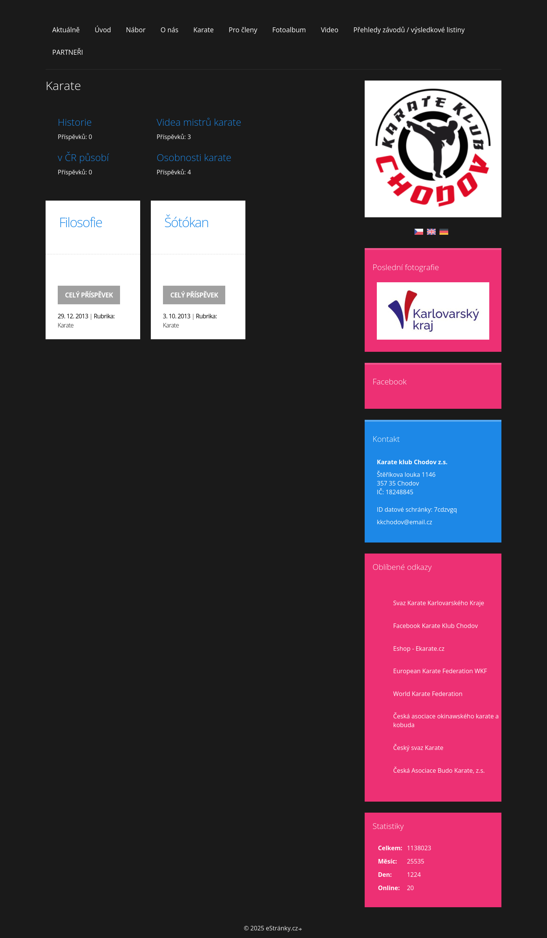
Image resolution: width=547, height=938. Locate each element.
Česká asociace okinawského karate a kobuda (446, 720)
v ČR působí (83, 157)
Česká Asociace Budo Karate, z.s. (439, 770)
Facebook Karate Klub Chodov (435, 626)
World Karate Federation (428, 694)
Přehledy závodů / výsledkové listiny (409, 29)
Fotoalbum (289, 29)
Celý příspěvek (89, 295)
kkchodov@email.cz (404, 522)
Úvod (103, 29)
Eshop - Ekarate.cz (418, 648)
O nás (169, 29)
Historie (75, 122)
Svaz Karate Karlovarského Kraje (438, 603)
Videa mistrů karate (199, 122)
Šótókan (186, 222)
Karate (203, 29)
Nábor (136, 29)
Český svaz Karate (418, 747)
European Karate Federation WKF (440, 671)
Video (329, 29)
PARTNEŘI (67, 52)
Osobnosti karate (194, 157)
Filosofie (80, 222)
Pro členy (243, 29)
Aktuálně (66, 29)
